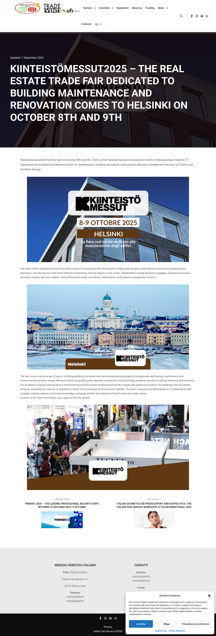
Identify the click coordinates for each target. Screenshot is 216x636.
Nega (167, 624)
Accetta (141, 624)
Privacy (108, 626)
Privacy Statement (177, 630)
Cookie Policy (161, 630)
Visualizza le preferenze (195, 624)
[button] (209, 595)
